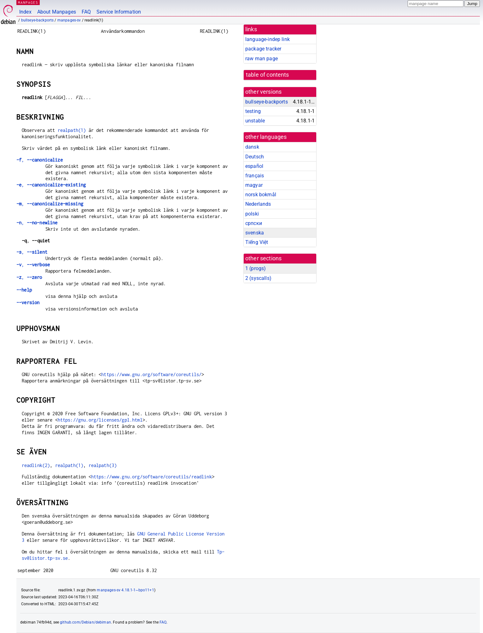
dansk (252, 147)
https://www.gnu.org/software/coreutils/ (151, 374)
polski (252, 214)
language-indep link (267, 39)
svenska (254, 233)
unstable (255, 121)
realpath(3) (103, 465)
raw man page (261, 59)
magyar (254, 185)
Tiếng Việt (256, 242)
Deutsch (254, 157)
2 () (258, 278)
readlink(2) (36, 465)
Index (25, 12)
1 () (255, 268)
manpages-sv (69, 20)
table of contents (267, 75)
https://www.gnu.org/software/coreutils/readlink (151, 476)
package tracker (263, 49)
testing (253, 111)
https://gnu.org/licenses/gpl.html (100, 420)
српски (253, 223)
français (254, 176)
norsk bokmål (260, 195)
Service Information (118, 12)
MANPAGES (28, 2)
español (254, 166)
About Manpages (56, 12)
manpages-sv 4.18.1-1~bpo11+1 (125, 590)
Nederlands (258, 204)
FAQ (86, 12)
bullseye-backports (37, 20)
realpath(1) (72, 130)
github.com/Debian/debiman (85, 622)
